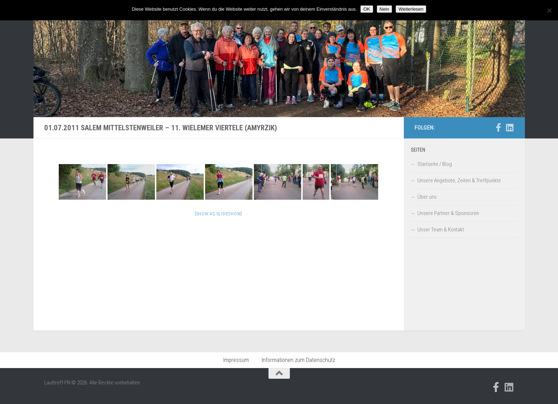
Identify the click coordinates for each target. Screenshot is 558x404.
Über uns (427, 197)
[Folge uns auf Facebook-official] (498, 127)
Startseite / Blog (434, 164)
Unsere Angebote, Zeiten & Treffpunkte (459, 180)
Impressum (236, 360)
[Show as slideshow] (218, 213)
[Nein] (549, 10)
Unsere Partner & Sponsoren (448, 213)
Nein (384, 9)
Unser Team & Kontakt (440, 229)
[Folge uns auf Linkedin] (510, 127)
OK (366, 9)
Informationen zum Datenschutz (298, 360)
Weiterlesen (410, 9)
